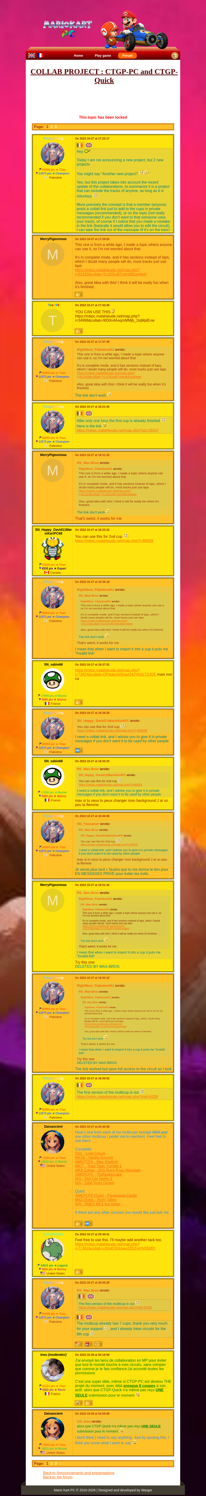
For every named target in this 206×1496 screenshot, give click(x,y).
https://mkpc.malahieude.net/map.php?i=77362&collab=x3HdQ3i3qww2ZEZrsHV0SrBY (115, 1246)
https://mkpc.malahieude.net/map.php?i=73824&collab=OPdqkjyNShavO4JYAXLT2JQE (115, 672)
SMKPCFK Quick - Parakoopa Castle (106, 1196)
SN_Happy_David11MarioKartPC (103, 721)
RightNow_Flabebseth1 (95, 349)
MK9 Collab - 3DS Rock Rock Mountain (108, 1170)
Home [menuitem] (78, 55)
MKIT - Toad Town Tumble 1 (98, 1166)
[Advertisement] (113, 100)
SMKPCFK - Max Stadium (96, 1162)
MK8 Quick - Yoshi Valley (96, 1200)
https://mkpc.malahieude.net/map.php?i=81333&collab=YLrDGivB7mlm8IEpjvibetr (111, 272)
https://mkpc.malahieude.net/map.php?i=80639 (114, 541)
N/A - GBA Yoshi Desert (94, 1183)
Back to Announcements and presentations (78, 1473)
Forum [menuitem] (127, 55)
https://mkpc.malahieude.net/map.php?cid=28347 (118, 430)
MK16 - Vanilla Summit (94, 1158)
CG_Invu (84, 1421)
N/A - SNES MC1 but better (98, 1204)
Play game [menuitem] (103, 55)
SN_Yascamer (88, 824)
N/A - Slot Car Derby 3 (93, 1179)
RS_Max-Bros (88, 463)
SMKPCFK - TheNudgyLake (98, 1174)
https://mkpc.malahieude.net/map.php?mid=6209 (117, 1097)
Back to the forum (57, 1477)
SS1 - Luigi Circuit (90, 1153)
